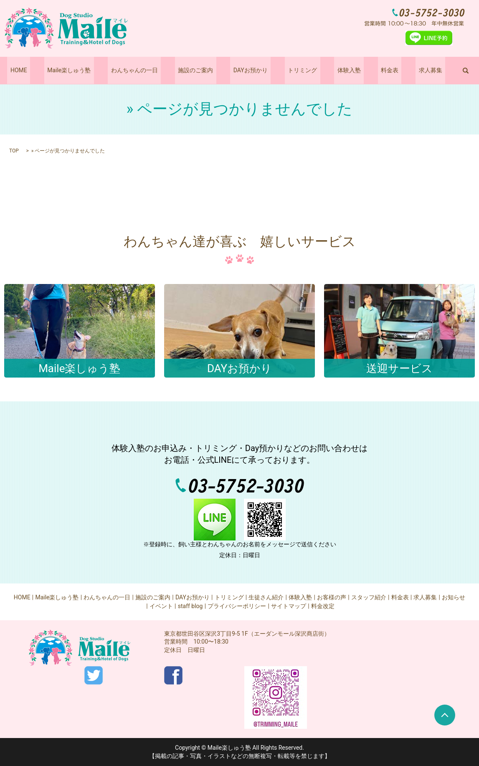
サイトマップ (288, 606)
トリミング (296, 70)
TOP (14, 151)
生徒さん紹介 (266, 597)
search (437, 70)
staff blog (190, 606)
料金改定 (323, 606)
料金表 (371, 70)
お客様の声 (331, 597)
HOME (43, 70)
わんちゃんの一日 (146, 70)
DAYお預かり (250, 70)
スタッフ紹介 (368, 597)
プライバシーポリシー (237, 606)
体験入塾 (336, 70)
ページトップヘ (444, 715)
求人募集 (405, 70)
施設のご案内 (201, 70)
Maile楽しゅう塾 (87, 70)
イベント (161, 606)
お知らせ (453, 597)
